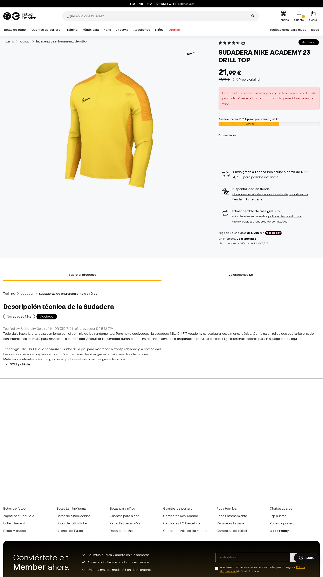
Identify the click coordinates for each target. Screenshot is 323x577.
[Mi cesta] (313, 16)
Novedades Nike (19, 316)
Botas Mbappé (14, 530)
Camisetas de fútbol (232, 530)
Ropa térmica (227, 508)
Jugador (25, 41)
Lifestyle (122, 29)
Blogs (315, 29)
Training (71, 29)
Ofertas (174, 29)
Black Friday (279, 530)
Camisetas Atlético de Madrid (185, 530)
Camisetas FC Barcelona (181, 523)
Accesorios (141, 29)
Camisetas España (231, 523)
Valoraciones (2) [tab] (240, 274)
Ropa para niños (122, 530)
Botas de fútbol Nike (72, 523)
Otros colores (227, 135)
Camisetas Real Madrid (180, 516)
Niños (159, 29)
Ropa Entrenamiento (232, 516)
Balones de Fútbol (70, 530)
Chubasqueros (281, 508)
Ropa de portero (282, 523)
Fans (107, 29)
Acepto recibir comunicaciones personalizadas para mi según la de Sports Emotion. (262, 569)
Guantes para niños (124, 516)
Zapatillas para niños (125, 523)
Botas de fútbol (15, 29)
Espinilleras (278, 516)
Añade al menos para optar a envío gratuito (249, 119)
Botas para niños (122, 508)
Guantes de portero (46, 29)
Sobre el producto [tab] (82, 274)
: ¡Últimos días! (175, 4)
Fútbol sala (90, 29)
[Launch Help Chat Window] (306, 558)
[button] (269, 194)
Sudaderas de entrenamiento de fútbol (61, 41)
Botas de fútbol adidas (74, 516)
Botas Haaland (14, 523)
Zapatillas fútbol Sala (18, 516)
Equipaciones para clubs (287, 29)
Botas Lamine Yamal (71, 508)
